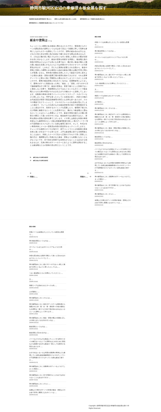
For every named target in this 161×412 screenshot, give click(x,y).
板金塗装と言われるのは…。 (105, 143)
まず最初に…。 (100, 102)
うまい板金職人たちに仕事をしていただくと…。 (112, 83)
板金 (37, 157)
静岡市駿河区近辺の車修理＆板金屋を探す (68, 8)
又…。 (97, 89)
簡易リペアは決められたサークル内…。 (109, 96)
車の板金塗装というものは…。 (106, 51)
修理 (34, 157)
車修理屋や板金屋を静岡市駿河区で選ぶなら (40, 19)
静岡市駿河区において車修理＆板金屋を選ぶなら (92, 19)
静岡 (42, 157)
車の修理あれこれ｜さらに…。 (106, 194)
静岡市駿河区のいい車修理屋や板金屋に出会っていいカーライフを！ (46, 23)
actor (45, 37)
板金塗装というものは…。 (104, 137)
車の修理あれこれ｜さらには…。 (106, 108)
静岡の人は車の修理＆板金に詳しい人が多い (66, 19)
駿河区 (46, 157)
